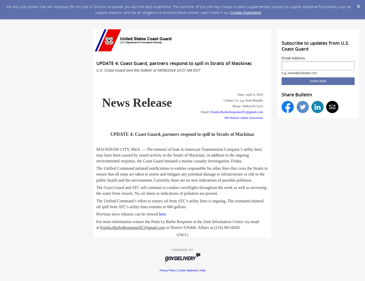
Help (202, 270)
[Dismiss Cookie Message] (358, 6)
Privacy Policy (168, 270)
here (162, 214)
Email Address (293, 58)
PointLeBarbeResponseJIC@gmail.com (236, 112)
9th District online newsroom (243, 118)
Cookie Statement (245, 12)
